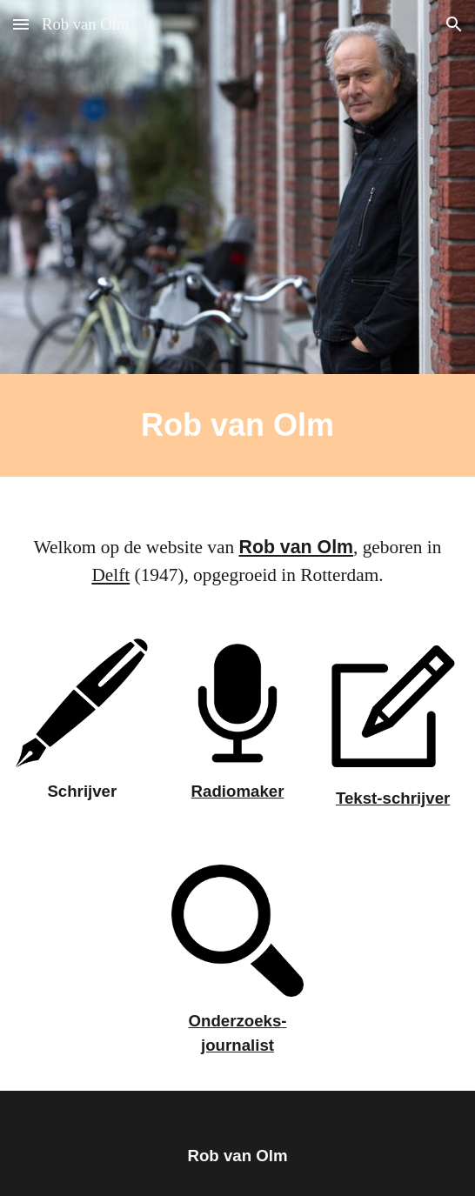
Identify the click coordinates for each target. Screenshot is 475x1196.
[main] (237, 425)
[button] (21, 24)
